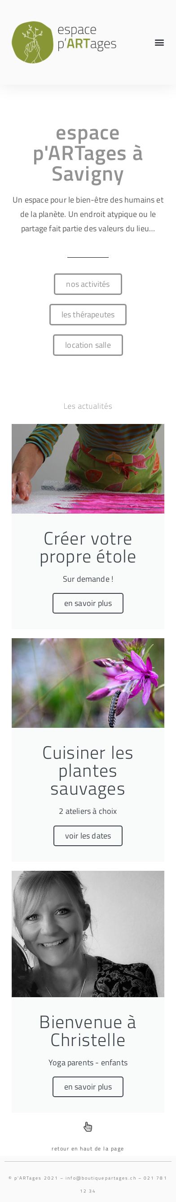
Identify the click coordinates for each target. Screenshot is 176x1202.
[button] (159, 42)
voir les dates (88, 836)
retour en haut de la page (88, 1148)
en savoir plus (88, 603)
